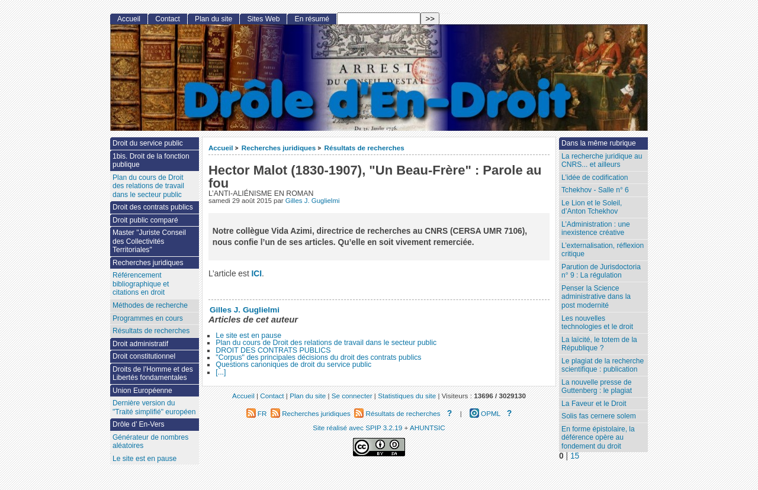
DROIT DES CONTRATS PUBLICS (273, 350)
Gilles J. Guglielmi (312, 200)
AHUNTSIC (427, 427)
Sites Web (263, 19)
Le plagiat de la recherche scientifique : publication (602, 365)
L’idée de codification (594, 177)
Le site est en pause (248, 335)
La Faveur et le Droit (594, 403)
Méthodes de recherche (150, 305)
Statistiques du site (407, 395)
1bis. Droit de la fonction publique (151, 160)
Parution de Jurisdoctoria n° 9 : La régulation (601, 271)
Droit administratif (140, 344)
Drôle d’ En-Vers (139, 424)
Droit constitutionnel (144, 356)
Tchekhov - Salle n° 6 (595, 190)
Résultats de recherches (364, 147)
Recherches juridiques (279, 147)
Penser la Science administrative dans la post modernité (596, 297)
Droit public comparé (145, 220)
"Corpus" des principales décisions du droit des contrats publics (318, 357)
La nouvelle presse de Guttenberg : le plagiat (596, 386)
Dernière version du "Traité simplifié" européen (154, 407)
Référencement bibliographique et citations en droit (141, 283)
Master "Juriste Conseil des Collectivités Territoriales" (149, 241)
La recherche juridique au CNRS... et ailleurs (601, 160)
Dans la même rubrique (598, 143)
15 (574, 456)
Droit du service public (148, 143)
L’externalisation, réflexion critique (602, 250)
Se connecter (352, 395)
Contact (167, 19)
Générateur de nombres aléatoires (150, 441)
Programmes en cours (148, 318)
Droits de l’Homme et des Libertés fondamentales (153, 373)
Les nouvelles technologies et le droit (597, 322)
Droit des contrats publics (153, 207)
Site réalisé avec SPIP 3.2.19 (357, 427)
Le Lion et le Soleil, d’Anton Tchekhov (591, 207)
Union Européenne (142, 390)
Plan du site (213, 19)
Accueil (220, 147)
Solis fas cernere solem (598, 416)
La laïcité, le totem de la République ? (599, 344)
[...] (221, 372)
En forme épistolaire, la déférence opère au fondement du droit (598, 437)
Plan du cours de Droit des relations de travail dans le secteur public (326, 343)
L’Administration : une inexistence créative (595, 228)
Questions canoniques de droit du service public (293, 364)
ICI (257, 273)
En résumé (312, 19)
